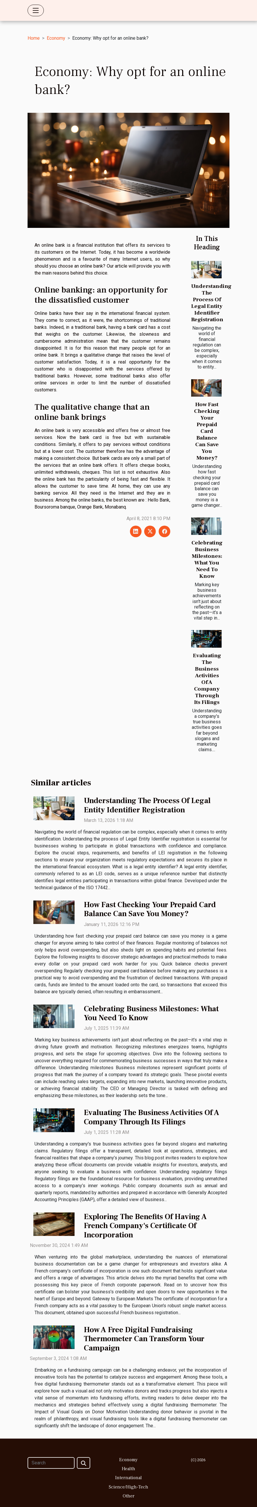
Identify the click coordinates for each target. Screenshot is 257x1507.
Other (129, 1496)
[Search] (51, 1463)
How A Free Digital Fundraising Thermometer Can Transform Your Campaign (144, 1339)
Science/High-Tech (128, 1487)
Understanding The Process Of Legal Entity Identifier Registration (211, 303)
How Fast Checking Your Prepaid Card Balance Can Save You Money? (207, 431)
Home (34, 38)
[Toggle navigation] (36, 10)
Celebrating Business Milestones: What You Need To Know (206, 559)
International (128, 1478)
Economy (56, 38)
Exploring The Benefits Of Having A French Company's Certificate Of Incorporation (145, 1226)
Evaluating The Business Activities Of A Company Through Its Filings (207, 679)
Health (128, 1469)
